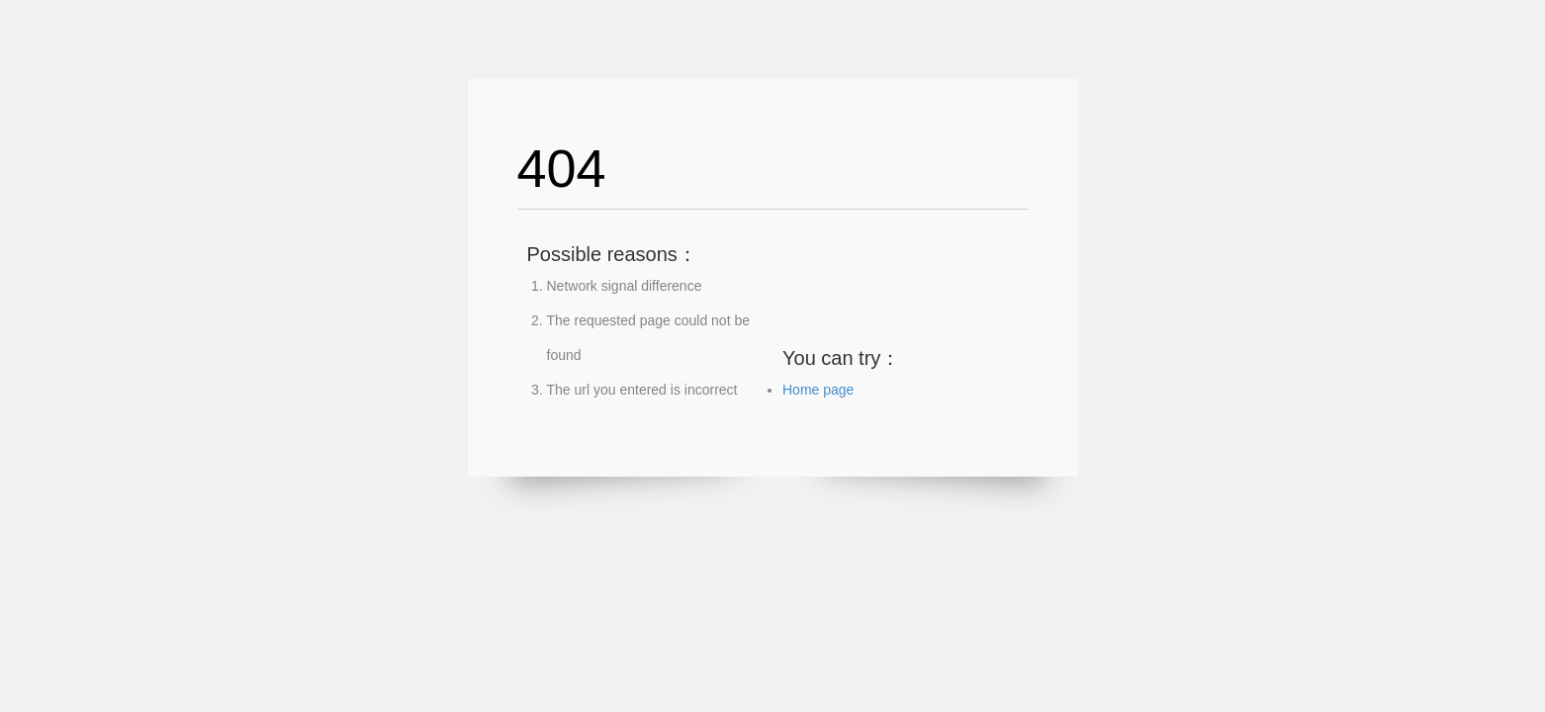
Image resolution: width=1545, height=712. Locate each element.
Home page (818, 390)
